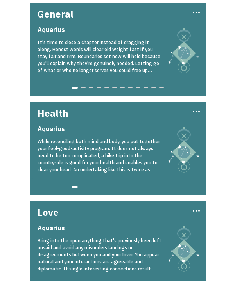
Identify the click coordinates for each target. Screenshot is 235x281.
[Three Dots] (195, 11)
